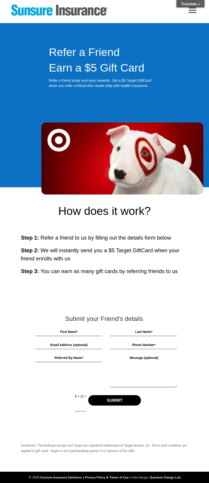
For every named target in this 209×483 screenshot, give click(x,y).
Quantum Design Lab (165, 477)
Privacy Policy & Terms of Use (106, 477)
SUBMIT (114, 400)
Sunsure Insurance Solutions (61, 477)
